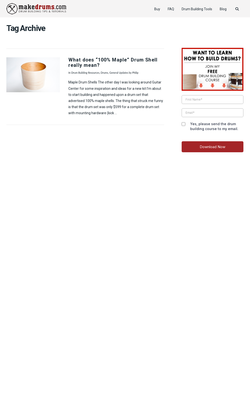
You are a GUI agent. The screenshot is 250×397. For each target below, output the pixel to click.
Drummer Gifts (193, 378)
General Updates (118, 72)
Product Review (58, 378)
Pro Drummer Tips (122, 378)
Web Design (125, 371)
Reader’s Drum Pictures (158, 378)
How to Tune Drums (89, 378)
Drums (104, 72)
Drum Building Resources (85, 72)
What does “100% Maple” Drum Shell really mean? (112, 62)
